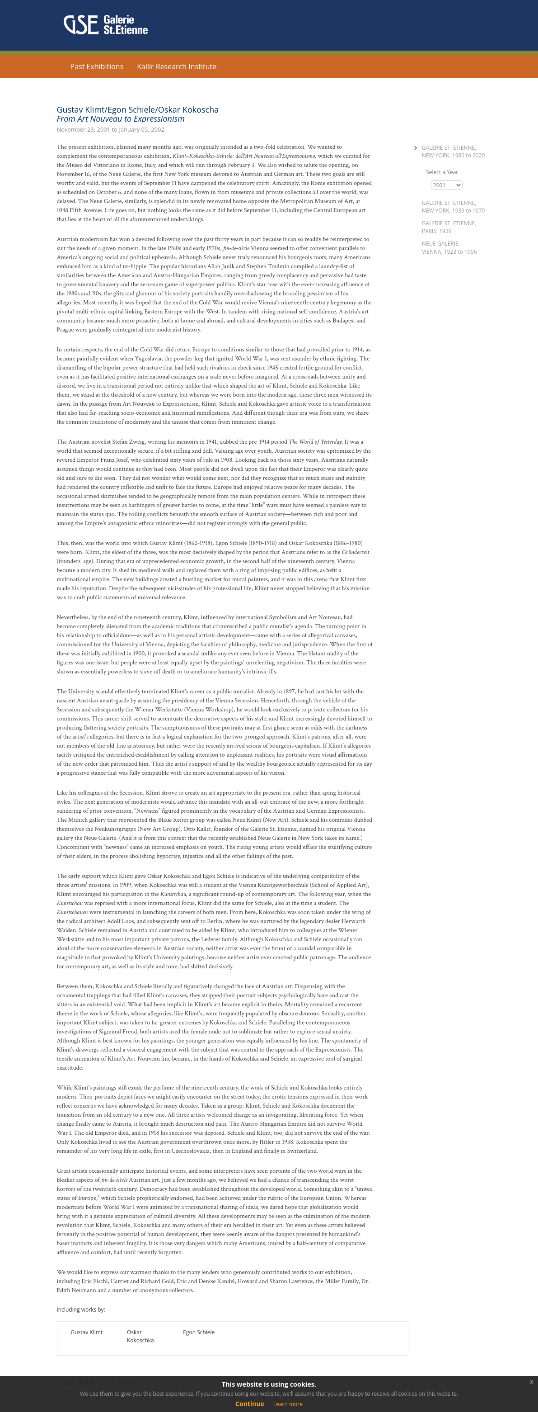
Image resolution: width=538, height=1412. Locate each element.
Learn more (288, 1404)
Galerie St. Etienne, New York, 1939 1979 (453, 206)
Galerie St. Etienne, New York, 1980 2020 (453, 151)
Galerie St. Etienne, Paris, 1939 (449, 227)
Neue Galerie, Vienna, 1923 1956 (449, 247)
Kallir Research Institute (176, 66)
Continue (249, 1403)
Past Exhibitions (97, 66)
